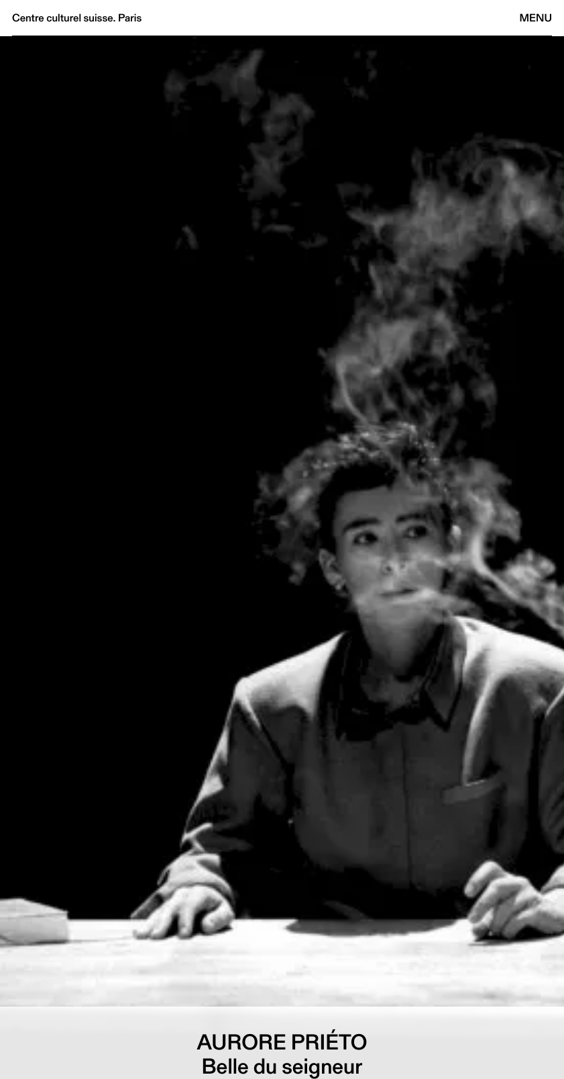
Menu (536, 17)
